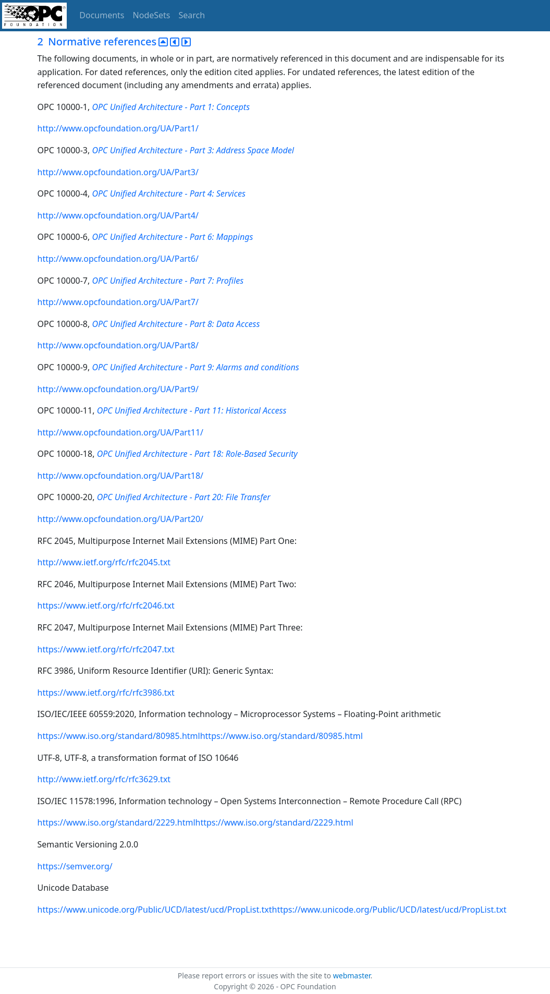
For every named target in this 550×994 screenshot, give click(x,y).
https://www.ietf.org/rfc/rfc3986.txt (106, 692)
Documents (101, 15)
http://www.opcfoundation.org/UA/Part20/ (121, 519)
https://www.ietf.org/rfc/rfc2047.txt (106, 649)
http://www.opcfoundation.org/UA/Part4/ (118, 215)
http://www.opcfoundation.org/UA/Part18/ (121, 475)
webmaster (352, 975)
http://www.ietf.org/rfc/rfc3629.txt (104, 779)
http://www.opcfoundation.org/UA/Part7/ (118, 302)
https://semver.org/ (75, 866)
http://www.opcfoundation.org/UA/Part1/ (118, 128)
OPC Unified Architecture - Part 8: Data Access (176, 324)
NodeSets (151, 15)
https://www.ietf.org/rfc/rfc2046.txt (106, 605)
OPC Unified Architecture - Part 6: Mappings (172, 237)
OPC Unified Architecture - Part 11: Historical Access (192, 410)
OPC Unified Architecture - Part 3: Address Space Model (193, 150)
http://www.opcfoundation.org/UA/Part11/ (121, 432)
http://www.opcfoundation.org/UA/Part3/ (118, 172)
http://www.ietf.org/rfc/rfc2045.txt (104, 562)
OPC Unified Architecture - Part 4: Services (168, 193)
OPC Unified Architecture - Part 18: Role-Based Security (197, 453)
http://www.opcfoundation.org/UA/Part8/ (118, 345)
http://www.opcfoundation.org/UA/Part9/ (118, 389)
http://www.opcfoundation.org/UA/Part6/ (118, 258)
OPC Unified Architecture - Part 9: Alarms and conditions (195, 367)
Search (192, 15)
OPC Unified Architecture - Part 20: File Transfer (184, 497)
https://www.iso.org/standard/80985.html (119, 736)
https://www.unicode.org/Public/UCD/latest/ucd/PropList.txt (155, 909)
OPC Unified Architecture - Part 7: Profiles (167, 280)
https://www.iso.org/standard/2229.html (116, 822)
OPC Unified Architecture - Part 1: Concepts (171, 107)
